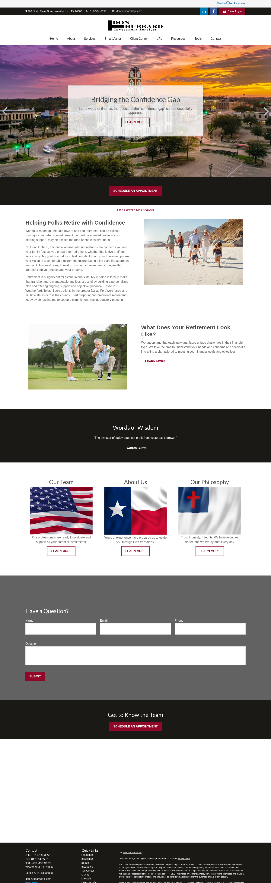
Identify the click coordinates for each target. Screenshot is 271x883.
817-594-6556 (96, 11)
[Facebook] (213, 11)
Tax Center (87, 870)
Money (85, 874)
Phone (179, 620)
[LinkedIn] (204, 11)
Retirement (87, 854)
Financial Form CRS (132, 852)
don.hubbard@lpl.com (127, 11)
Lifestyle (86, 878)
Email (104, 620)
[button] (54, 38)
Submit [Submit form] (35, 676)
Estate (85, 862)
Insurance (87, 866)
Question (31, 643)
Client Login (232, 11)
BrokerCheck (184, 858)
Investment (87, 858)
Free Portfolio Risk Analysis (135, 210)
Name (29, 620)
